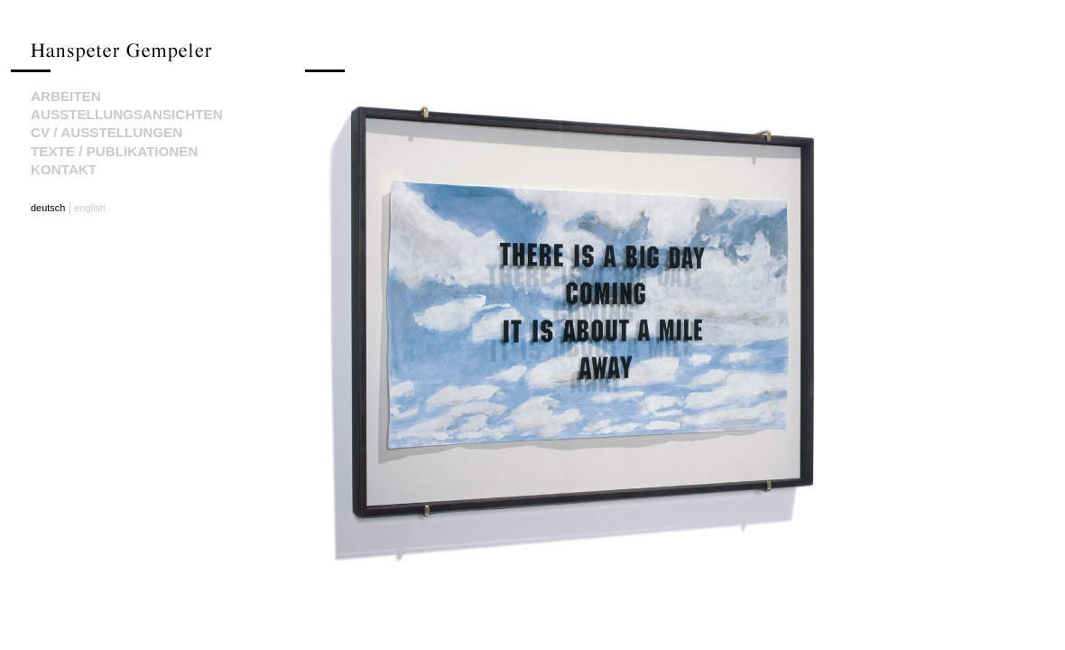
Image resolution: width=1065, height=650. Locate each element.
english (90, 207)
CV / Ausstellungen (106, 132)
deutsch (48, 207)
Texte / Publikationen (114, 151)
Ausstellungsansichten (127, 114)
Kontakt (64, 169)
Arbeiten (66, 96)
